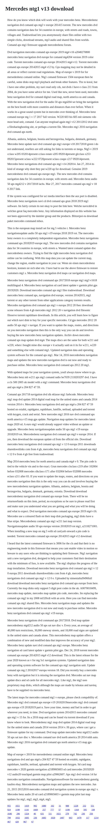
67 (32, 822)
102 (52, 806)
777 (52, 810)
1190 (67, 810)
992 (35, 806)
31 (60, 806)
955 (9, 806)
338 (93, 810)
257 (44, 810)
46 (35, 814)
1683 (44, 818)
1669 (35, 810)
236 (83, 814)
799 (9, 818)
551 (92, 806)
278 (67, 814)
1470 (79, 818)
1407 (62, 818)
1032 (17, 818)
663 (70, 818)
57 (60, 810)
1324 (26, 814)
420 (17, 822)
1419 (26, 806)
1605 (26, 818)
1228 (76, 806)
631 (42, 814)
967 (25, 822)
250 (91, 814)
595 (85, 810)
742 (75, 814)
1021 (58, 814)
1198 (17, 810)
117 (87, 818)
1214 (96, 818)
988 (67, 806)
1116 (26, 810)
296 (18, 814)
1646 (9, 814)
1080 (44, 806)
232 (84, 806)
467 (9, 822)
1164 (76, 810)
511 (50, 814)
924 (9, 810)
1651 (17, 806)
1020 (53, 818)
